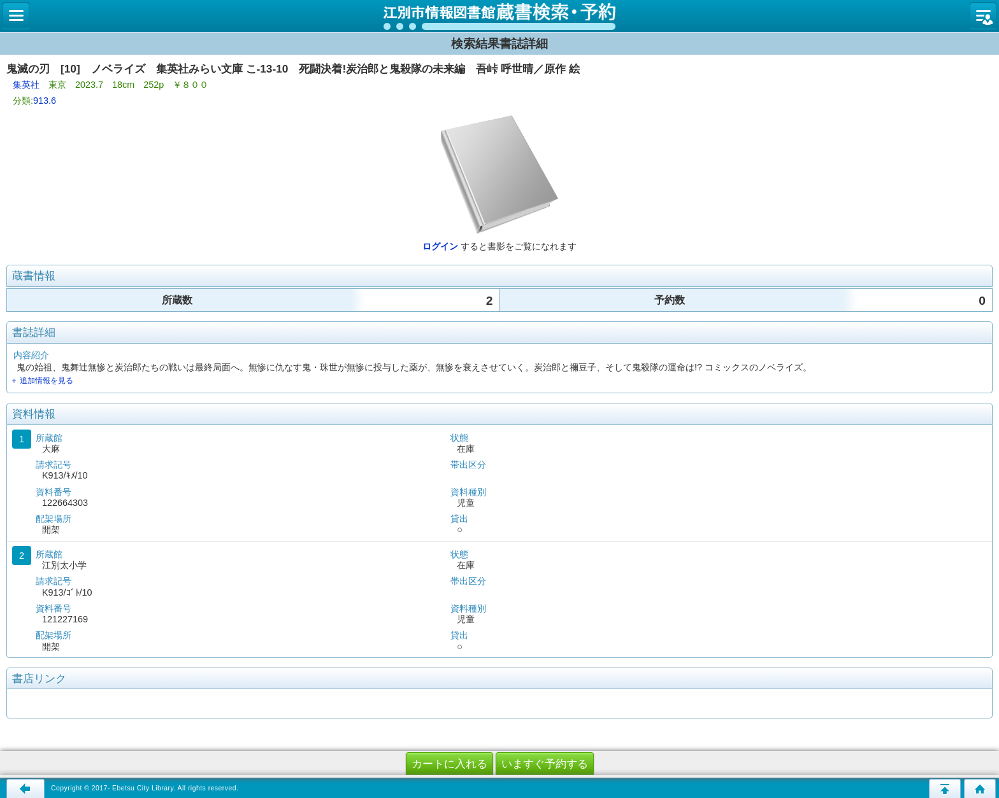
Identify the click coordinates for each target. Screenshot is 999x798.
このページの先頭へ (945, 788)
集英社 (26, 85)
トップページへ (980, 788)
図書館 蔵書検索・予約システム (499, 16)
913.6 (44, 100)
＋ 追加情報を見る (41, 380)
